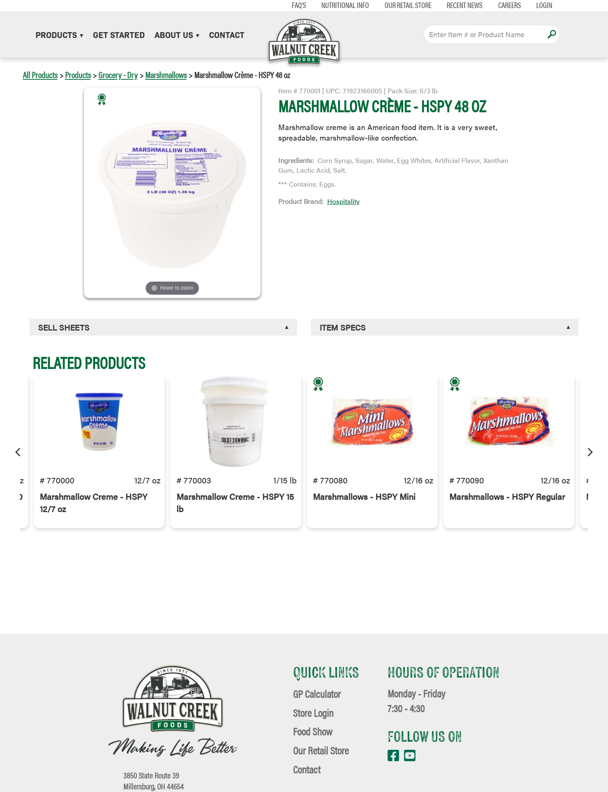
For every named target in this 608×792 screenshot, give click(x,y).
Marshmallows (166, 74)
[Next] (589, 451)
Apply (551, 34)
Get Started (119, 34)
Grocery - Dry (118, 74)
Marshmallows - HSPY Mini (364, 503)
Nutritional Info (337, 5)
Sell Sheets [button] (64, 327)
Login (537, 5)
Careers (501, 5)
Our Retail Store (400, 5)
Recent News (457, 5)
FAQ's (291, 5)
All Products (40, 74)
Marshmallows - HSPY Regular (507, 503)
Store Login (313, 712)
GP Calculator (317, 693)
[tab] (163, 327)
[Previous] (18, 451)
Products (59, 34)
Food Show (312, 731)
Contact (226, 34)
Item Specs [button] (343, 327)
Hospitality (343, 201)
